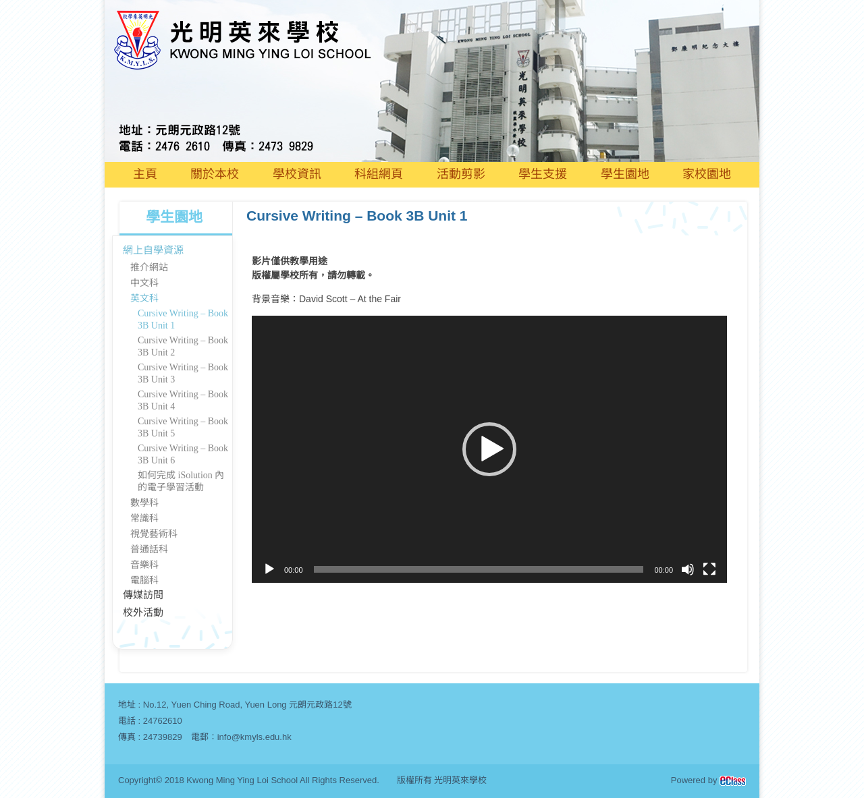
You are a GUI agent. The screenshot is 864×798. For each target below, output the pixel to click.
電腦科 (144, 580)
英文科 (144, 298)
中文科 (144, 283)
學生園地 (625, 174)
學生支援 (542, 174)
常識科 (144, 518)
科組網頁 (378, 174)
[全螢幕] (709, 569)
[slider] (479, 569)
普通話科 (149, 549)
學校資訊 (297, 174)
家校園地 (706, 174)
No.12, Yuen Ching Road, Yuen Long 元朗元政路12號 (247, 705)
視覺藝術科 (154, 534)
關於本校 (214, 174)
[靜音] (688, 569)
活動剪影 (461, 174)
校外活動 (143, 612)
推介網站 (149, 267)
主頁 (145, 174)
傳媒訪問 (143, 595)
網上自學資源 (153, 250)
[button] (489, 449)
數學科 (144, 503)
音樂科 (144, 565)
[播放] (269, 569)
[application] (489, 449)
